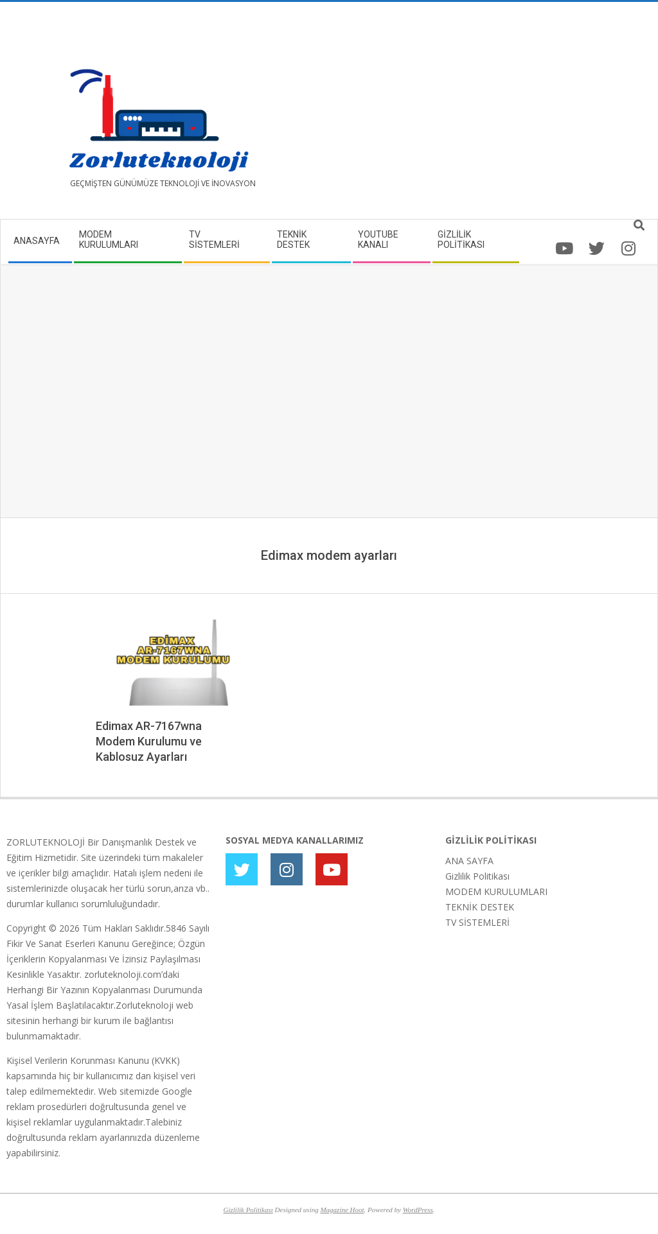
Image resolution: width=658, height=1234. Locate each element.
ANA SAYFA (469, 861)
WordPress (418, 1209)
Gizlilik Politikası (477, 876)
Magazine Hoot (342, 1209)
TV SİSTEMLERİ (477, 922)
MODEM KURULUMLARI (496, 891)
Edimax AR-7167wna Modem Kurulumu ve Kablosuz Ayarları (149, 741)
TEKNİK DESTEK (479, 907)
